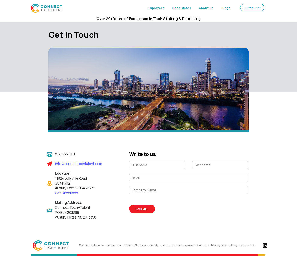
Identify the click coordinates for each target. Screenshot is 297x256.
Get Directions (66, 193)
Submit (142, 208)
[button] (252, 7)
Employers (155, 8)
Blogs (226, 8)
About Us (206, 8)
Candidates (181, 8)
